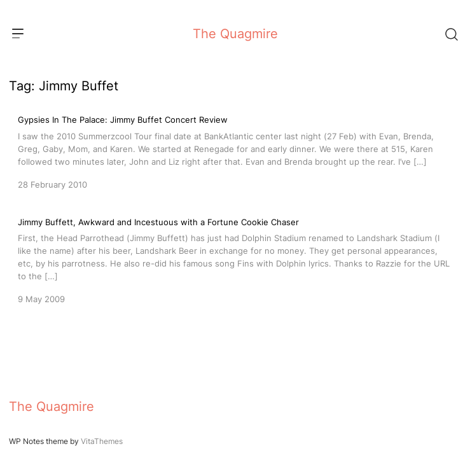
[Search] (451, 34)
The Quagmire (235, 33)
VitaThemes (102, 441)
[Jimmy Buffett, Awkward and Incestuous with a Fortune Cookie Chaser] (235, 259)
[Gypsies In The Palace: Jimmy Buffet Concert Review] (235, 151)
